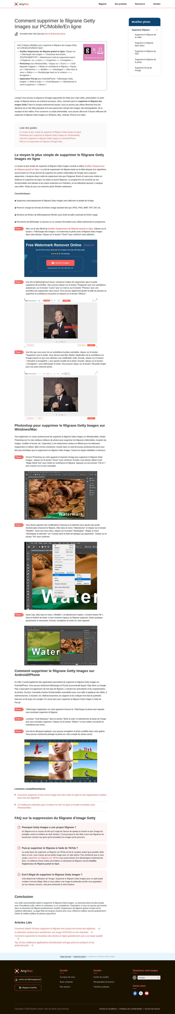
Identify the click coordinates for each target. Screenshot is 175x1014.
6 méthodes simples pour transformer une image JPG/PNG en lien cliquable (54, 932)
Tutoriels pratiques (101, 987)
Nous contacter (66, 982)
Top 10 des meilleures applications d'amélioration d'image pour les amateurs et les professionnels (54, 944)
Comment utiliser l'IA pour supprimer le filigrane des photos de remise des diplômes (57, 928)
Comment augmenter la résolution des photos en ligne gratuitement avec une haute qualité (58, 937)
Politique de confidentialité (130, 1009)
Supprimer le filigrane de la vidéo (145, 36)
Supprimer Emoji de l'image (143, 69)
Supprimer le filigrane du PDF (145, 52)
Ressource (140, 4)
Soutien (156, 4)
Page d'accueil (65, 956)
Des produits (121, 4)
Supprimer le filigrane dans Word (144, 44)
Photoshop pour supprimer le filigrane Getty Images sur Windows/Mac (49, 135)
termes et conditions (108, 1009)
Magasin (102, 4)
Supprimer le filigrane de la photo (145, 60)
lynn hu (47, 34)
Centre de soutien (101, 977)
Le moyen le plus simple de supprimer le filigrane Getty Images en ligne (50, 132)
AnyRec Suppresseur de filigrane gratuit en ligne (42, 51)
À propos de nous (67, 977)
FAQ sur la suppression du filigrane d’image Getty (40, 142)
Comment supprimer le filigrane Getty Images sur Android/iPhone (47, 138)
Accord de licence (152, 1009)
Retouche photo (58, 34)
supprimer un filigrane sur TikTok (43, 858)
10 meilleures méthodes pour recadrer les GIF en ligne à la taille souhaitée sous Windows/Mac (55, 806)
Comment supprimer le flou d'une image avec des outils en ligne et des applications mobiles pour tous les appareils (60, 796)
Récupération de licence (103, 982)
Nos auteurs (65, 987)
